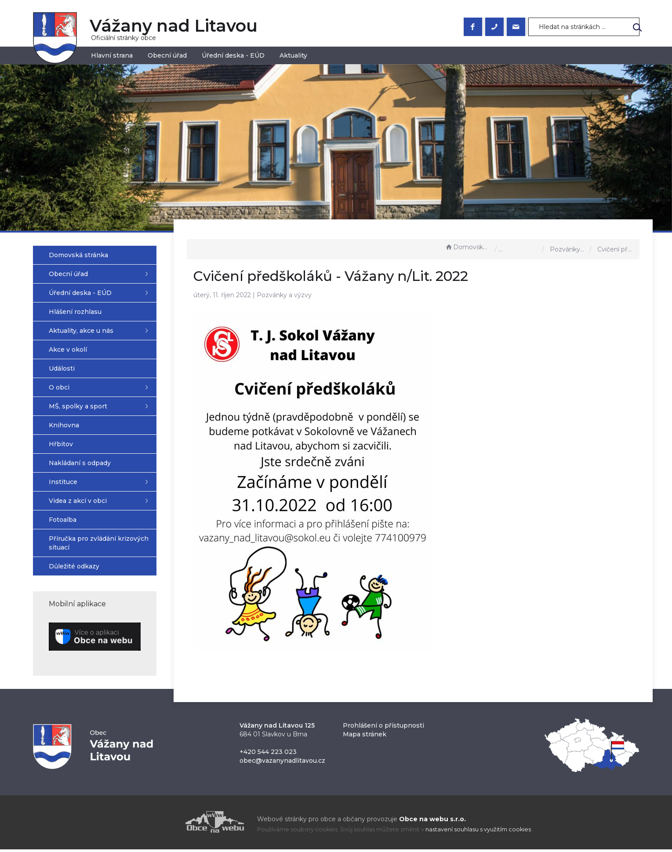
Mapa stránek (364, 737)
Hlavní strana (112, 55)
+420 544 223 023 (268, 754)
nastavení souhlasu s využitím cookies (478, 832)
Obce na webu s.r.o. (432, 822)
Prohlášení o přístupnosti (383, 728)
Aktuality (293, 55)
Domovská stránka (467, 247)
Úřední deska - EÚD (233, 55)
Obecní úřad (167, 55)
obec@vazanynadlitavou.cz (282, 763)
